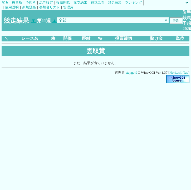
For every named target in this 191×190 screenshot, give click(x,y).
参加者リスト (49, 7)
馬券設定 (46, 2)
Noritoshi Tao (178, 72)
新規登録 (29, 7)
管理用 (68, 7)
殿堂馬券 (97, 2)
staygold (131, 72)
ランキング (133, 2)
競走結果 (114, 2)
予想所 (31, 2)
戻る (5, 2)
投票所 (17, 2)
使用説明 (12, 7)
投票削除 (63, 2)
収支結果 (80, 2)
